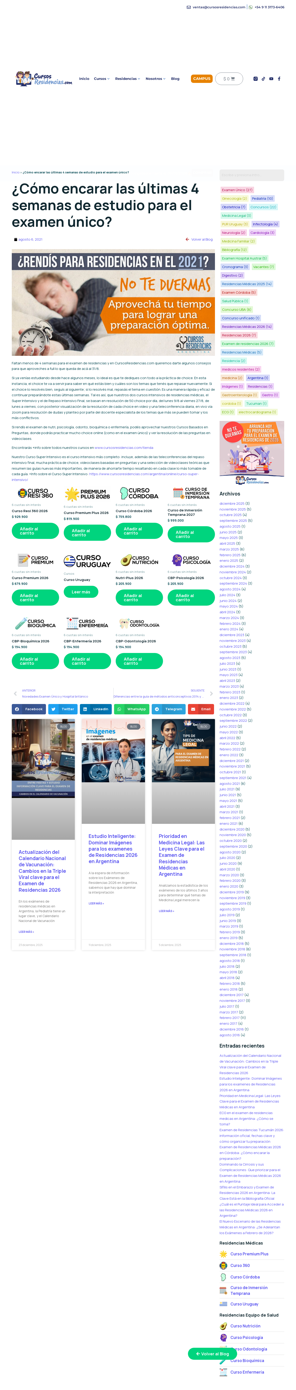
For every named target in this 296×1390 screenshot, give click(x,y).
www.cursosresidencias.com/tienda (124, 447)
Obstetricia (259, 197)
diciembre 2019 (232, 863)
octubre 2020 (231, 812)
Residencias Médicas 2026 (247, 303)
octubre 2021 (230, 743)
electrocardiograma (256, 383)
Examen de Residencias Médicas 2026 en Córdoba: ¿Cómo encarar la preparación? (250, 1124)
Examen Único (237, 189)
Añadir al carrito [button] (29, 531)
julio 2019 (227, 886)
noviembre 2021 (232, 737)
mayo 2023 (229, 646)
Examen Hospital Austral (244, 246)
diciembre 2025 (232, 474)
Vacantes (263, 254)
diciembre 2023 (232, 606)
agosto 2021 (230, 754)
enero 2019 (229, 909)
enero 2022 (229, 726)
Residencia (233, 335)
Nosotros (155, 78)
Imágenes (232, 359)
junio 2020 (228, 834)
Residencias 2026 (239, 311)
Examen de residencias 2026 (247, 319)
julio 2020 (227, 829)
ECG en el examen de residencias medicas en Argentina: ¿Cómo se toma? (246, 1090)
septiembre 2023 (233, 623)
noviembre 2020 (233, 806)
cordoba (231, 375)
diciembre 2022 (232, 674)
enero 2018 (229, 960)
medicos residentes (241, 343)
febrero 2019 (230, 903)
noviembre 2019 (232, 869)
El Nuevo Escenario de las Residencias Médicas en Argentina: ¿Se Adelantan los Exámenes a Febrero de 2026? (250, 1198)
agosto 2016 (230, 1006)
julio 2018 (227, 937)
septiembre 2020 (233, 817)
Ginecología (269, 189)
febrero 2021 (230, 789)
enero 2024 (229, 600)
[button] (29, 709)
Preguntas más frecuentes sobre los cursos (190, 1382)
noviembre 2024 (233, 543)
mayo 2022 (229, 703)
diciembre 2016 (232, 1000)
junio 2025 (228, 503)
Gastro (269, 367)
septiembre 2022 (233, 691)
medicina (232, 351)
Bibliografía (234, 238)
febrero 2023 (230, 663)
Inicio (84, 78)
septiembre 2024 (233, 554)
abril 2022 (227, 709)
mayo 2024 (229, 577)
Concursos (235, 206)
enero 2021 (229, 794)
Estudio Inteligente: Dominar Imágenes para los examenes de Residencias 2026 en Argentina (113, 848)
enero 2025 (229, 531)
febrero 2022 (230, 720)
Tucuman (255, 375)
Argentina (257, 351)
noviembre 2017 (232, 972)
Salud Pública (235, 286)
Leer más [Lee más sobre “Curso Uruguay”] (81, 592)
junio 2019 (228, 892)
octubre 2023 (231, 617)
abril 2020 (227, 840)
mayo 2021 (228, 772)
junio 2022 (228, 697)
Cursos (101, 78)
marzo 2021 (229, 783)
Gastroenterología (239, 367)
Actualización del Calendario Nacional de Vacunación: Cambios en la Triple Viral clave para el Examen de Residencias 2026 (42, 871)
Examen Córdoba (239, 278)
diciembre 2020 (232, 800)
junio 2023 (228, 640)
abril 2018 (227, 949)
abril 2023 (227, 652)
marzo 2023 (229, 657)
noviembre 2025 (233, 480)
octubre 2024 (231, 549)
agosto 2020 (230, 823)
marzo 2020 (229, 846)
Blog (175, 78)
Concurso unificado (240, 294)
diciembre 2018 (232, 915)
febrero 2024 (230, 594)
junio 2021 (228, 766)
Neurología (233, 222)
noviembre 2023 (233, 612)
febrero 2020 (230, 851)
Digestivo (232, 262)
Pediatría (232, 197)
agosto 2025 (230, 497)
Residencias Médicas (241, 327)
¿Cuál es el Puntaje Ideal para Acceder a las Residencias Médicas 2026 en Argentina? (252, 1181)
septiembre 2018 (233, 926)
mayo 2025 (229, 509)
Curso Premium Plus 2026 (54, 1379)
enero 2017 (228, 994)
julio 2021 (227, 760)
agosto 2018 (230, 932)
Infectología (264, 214)
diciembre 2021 (232, 732)
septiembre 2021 (233, 749)
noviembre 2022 (233, 680)
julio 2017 (227, 977)
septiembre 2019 (233, 874)
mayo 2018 (228, 943)
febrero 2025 (230, 526)
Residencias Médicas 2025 (247, 270)
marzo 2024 (229, 589)
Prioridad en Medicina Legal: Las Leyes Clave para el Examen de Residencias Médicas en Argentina (182, 855)
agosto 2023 (230, 629)
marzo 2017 (229, 983)
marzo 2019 (229, 897)
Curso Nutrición (119, 1379)
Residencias (127, 78)
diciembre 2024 (232, 537)
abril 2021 (227, 777)
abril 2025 (227, 514)
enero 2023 (229, 669)
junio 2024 (228, 572)
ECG (227, 383)
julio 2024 (227, 566)
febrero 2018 (230, 954)
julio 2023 (227, 634)
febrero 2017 (230, 989)
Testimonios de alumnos (252, 1379)
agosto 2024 (230, 560)
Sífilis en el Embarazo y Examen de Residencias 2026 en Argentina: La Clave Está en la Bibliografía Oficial (247, 1164)
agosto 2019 (230, 880)
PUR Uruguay (235, 214)
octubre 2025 (231, 486)
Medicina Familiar (238, 230)
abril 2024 (227, 583)
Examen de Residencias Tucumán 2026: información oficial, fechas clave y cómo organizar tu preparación (252, 1107)
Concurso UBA (267, 286)
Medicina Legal (266, 206)
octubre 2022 (231, 686)
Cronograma (235, 254)
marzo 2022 (229, 714)
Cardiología (262, 222)
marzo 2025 (229, 520)
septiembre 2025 (233, 492)
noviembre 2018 (232, 920)
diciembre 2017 (232, 966)
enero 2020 (229, 857)
